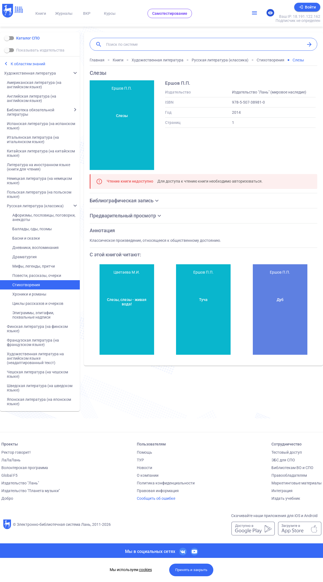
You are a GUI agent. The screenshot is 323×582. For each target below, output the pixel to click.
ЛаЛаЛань (11, 460)
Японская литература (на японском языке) (39, 401)
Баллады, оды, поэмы (32, 229)
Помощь (144, 452)
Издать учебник (285, 498)
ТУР (140, 460)
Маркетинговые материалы (296, 483)
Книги (40, 13)
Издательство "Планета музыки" (30, 491)
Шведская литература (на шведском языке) (39, 388)
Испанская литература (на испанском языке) (41, 125)
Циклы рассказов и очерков (37, 303)
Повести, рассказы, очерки (36, 275)
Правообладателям (289, 475)
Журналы (63, 13)
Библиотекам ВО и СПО (292, 467)
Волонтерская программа (24, 467)
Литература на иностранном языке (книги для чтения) (38, 167)
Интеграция (282, 491)
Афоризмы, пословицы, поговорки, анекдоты (43, 217)
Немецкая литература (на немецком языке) (39, 180)
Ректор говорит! (16, 452)
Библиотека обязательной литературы (30, 112)
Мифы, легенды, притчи (33, 266)
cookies (145, 569)
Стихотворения (26, 285)
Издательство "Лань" (20, 483)
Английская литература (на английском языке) (31, 98)
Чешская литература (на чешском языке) (37, 374)
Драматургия (24, 257)
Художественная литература (30, 73)
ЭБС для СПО (283, 460)
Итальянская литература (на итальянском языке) (33, 139)
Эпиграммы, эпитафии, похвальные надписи (33, 315)
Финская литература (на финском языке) (37, 328)
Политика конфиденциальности (166, 483)
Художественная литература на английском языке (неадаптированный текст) (35, 358)
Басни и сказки (26, 238)
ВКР (86, 13)
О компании (147, 475)
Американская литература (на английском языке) (34, 84)
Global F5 (9, 475)
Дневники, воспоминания (35, 247)
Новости (144, 467)
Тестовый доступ (286, 452)
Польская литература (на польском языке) (39, 194)
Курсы (109, 13)
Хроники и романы (29, 294)
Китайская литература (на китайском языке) (41, 153)
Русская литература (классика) (35, 206)
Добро (7, 498)
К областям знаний (28, 64)
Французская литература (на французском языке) (33, 342)
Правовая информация (158, 491)
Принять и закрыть (191, 570)
